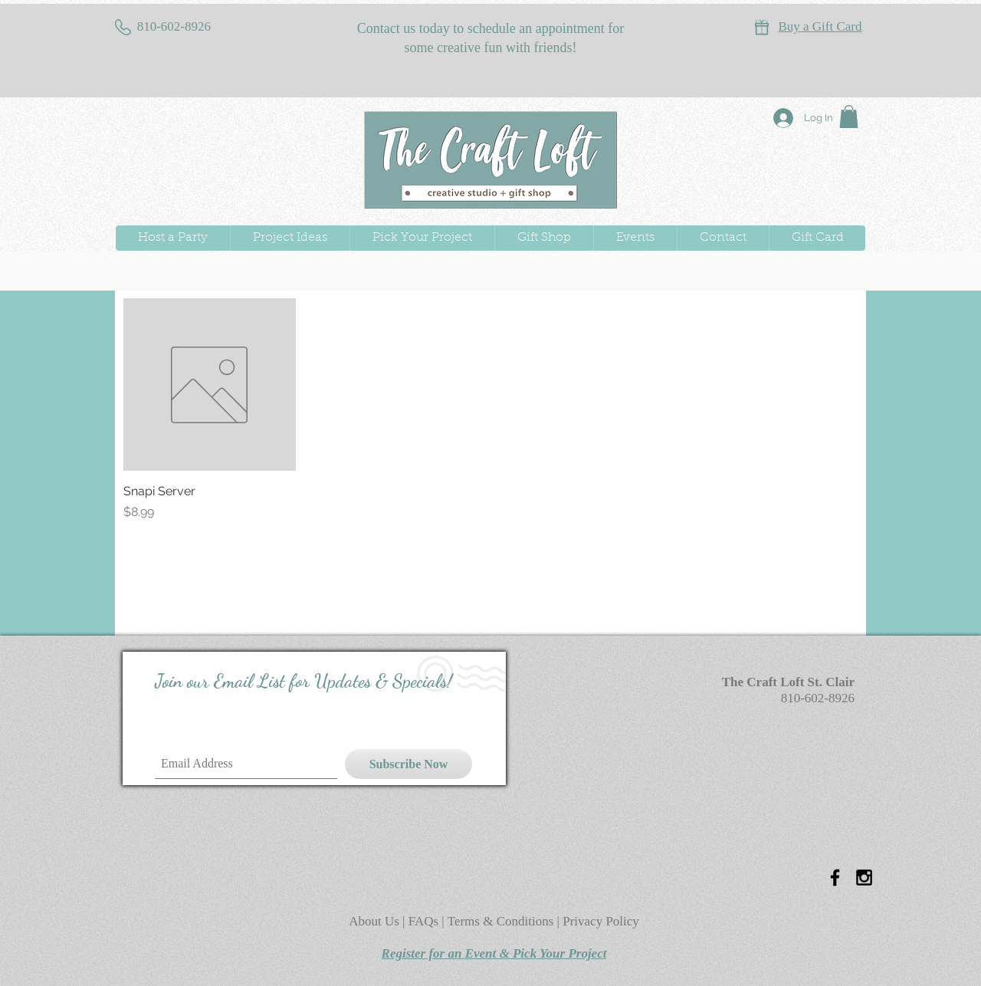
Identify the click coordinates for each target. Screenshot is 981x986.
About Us (375, 921)
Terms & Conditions (501, 921)
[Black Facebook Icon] (835, 877)
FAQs (425, 921)
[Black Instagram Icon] (864, 877)
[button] (848, 116)
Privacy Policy (601, 921)
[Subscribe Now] (408, 764)
